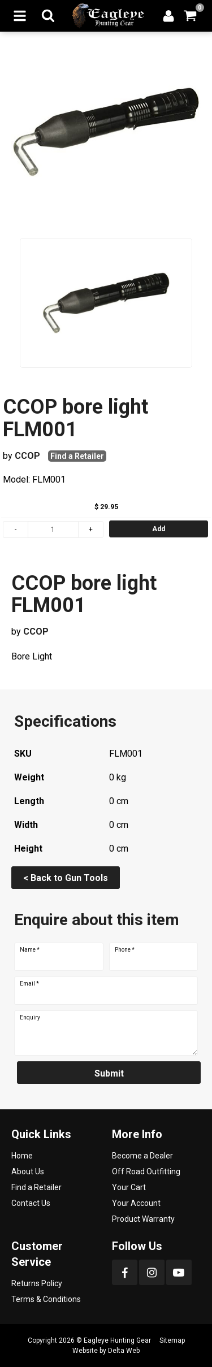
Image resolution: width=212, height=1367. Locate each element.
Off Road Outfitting (146, 1171)
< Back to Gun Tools (65, 878)
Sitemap (172, 1340)
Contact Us (30, 1203)
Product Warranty (143, 1218)
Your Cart (129, 1187)
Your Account (136, 1203)
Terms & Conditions (46, 1299)
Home (22, 1155)
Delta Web (124, 1351)
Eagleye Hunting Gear (117, 1340)
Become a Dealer (142, 1155)
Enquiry (30, 1018)
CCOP (27, 455)
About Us (27, 1171)
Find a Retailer (77, 456)
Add (158, 529)
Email (29, 984)
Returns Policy (36, 1283)
